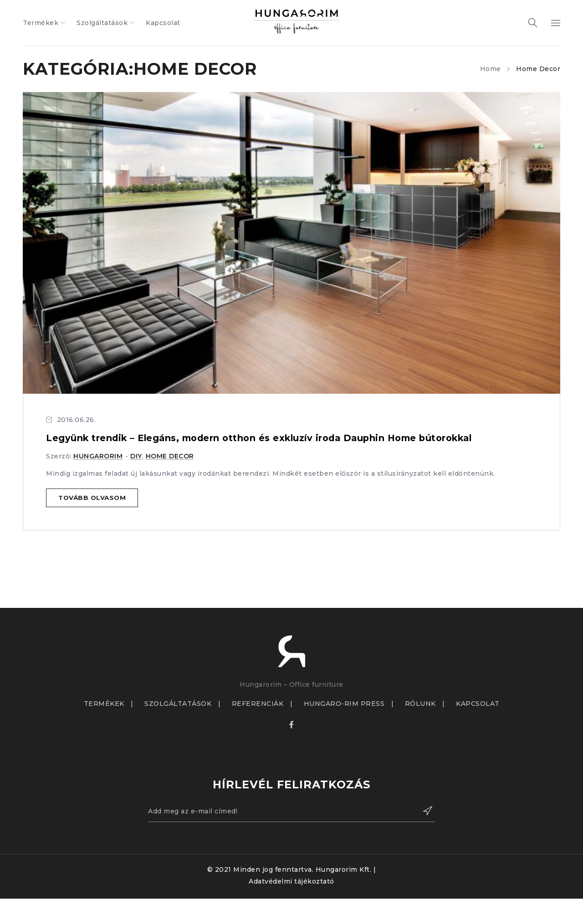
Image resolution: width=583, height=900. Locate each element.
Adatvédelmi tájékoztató (291, 883)
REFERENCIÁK (258, 704)
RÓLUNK (420, 704)
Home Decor (170, 456)
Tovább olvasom (93, 498)
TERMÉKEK (104, 704)
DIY (136, 456)
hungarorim (98, 456)
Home (490, 69)
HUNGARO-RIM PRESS (344, 704)
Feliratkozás (423, 812)
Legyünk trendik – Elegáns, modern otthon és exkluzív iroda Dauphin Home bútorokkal (266, 437)
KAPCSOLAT (478, 704)
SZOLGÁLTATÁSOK (177, 704)
